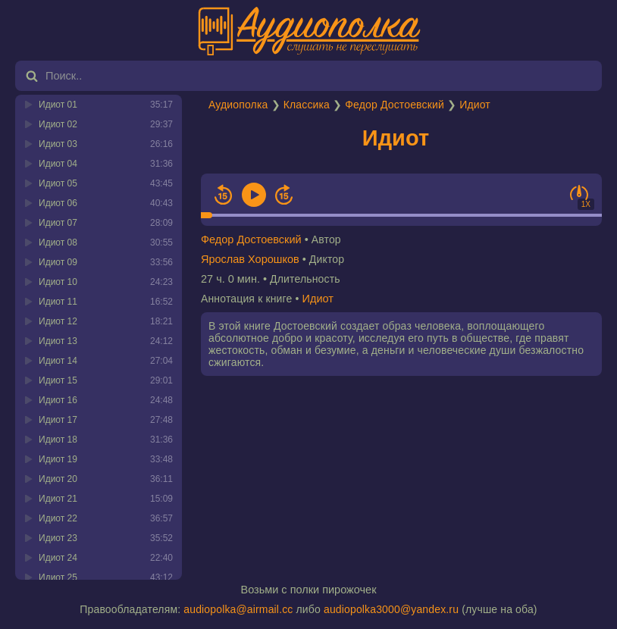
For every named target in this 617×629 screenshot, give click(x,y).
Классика (306, 105)
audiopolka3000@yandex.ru (391, 609)
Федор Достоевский (394, 105)
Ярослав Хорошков (250, 259)
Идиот (474, 105)
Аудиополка (238, 105)
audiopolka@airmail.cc (238, 609)
